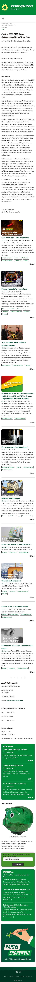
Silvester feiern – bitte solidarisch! (15, 237)
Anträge (4, 27)
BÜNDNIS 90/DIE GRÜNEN (22, 6)
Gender (4, 668)
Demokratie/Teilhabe (8, 467)
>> (25, 677)
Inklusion (5, 516)
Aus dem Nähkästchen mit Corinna (14, 784)
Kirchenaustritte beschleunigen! (14, 447)
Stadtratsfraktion (7, 25)
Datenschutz (18, 980)
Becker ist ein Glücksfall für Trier (14, 606)
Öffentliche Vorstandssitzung (13, 765)
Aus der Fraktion (7, 258)
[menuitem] (5, 976)
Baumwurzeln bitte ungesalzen (14, 289)
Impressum (29, 977)
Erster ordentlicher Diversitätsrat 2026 (16, 890)
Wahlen (28, 365)
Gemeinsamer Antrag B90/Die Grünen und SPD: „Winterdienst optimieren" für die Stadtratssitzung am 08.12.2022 (17, 586)
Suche (22, 977)
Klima (16, 258)
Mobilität (11, 309)
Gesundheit (13, 552)
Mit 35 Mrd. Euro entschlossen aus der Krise (16, 876)
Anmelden (18, 864)
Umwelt (26, 260)
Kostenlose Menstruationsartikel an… (16, 544)
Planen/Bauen (6, 365)
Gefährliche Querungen (10, 498)
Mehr (31, 264)
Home (5, 977)
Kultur (19, 467)
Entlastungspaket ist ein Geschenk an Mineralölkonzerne (15, 906)
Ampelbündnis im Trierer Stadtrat (15, 398)
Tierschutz (18, 260)
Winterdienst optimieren (11, 581)
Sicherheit (24, 258)
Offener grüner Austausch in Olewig (15, 749)
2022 (3, 29)
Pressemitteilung (7, 418)
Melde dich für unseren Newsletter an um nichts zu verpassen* (16, 855)
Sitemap (17, 977)
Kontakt (11, 977)
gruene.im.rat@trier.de (14, 700)
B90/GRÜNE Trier (7, 23)
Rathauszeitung (21, 309)
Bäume (4, 309)
